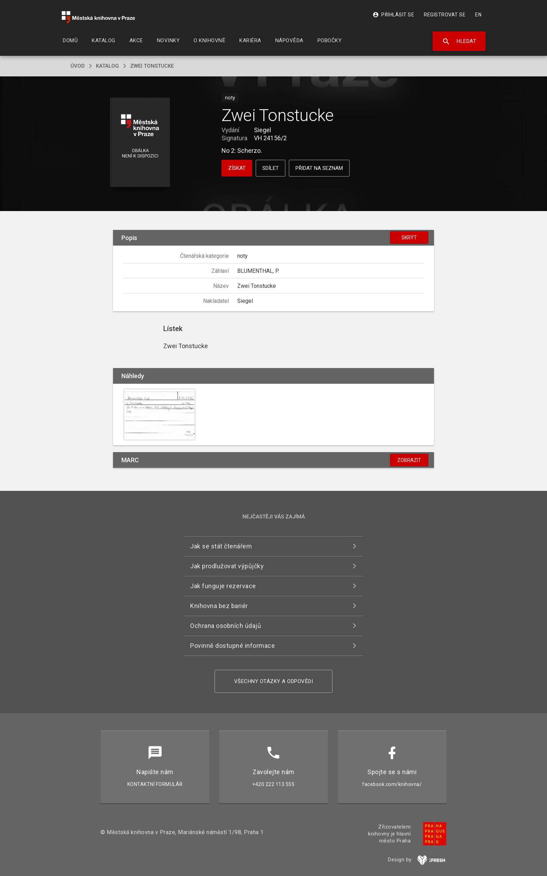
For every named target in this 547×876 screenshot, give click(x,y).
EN (478, 14)
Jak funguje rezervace (223, 586)
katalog (107, 66)
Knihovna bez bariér (219, 605)
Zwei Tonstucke (152, 66)
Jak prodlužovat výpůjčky (227, 566)
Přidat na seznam (319, 168)
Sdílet (270, 168)
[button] (140, 143)
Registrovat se (444, 14)
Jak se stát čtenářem (221, 546)
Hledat (459, 41)
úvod (77, 66)
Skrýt (409, 237)
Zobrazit (409, 460)
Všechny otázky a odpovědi (273, 681)
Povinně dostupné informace (232, 645)
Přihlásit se (393, 15)
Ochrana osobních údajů (225, 625)
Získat (237, 168)
